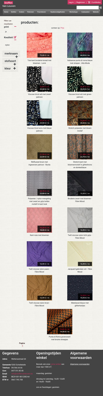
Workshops (74, 12)
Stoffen (13, 12)
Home (6, 12)
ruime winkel (56, 364)
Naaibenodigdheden (57, 12)
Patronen (30, 12)
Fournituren (41, 12)
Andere (21, 12)
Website (96, 12)
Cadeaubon (85, 12)
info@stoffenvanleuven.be (22, 374)
